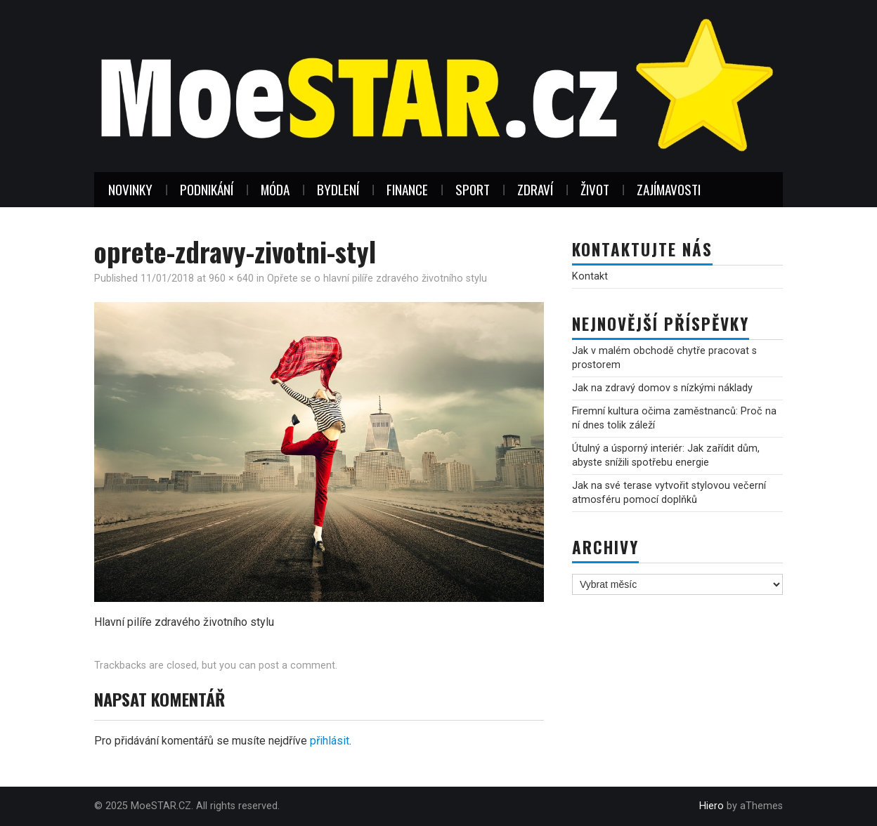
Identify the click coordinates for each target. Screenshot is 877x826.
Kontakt (590, 276)
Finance (407, 189)
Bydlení (338, 189)
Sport (472, 189)
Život (594, 189)
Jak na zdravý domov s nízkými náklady (662, 388)
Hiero (711, 806)
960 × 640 (231, 278)
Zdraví (535, 189)
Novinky (130, 189)
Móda (275, 189)
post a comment (297, 665)
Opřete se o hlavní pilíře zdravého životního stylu (377, 278)
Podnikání (206, 189)
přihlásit (329, 740)
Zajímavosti (669, 189)
